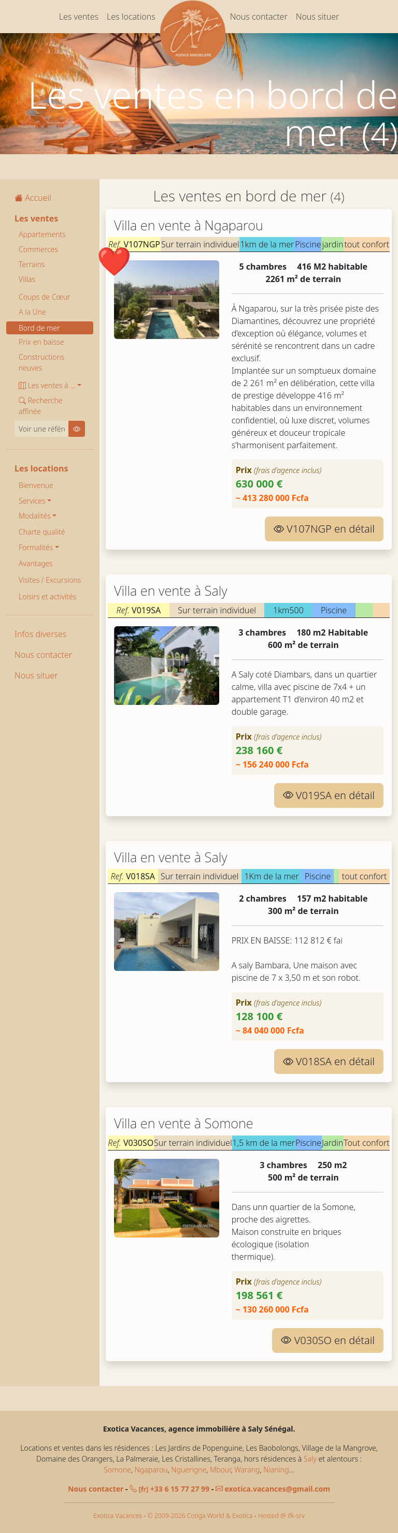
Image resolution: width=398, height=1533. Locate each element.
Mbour (220, 1470)
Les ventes (78, 16)
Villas (27, 279)
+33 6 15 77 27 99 (169, 1489)
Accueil (33, 197)
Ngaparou (151, 1470)
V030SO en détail (328, 1340)
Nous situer (317, 16)
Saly (310, 1459)
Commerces (38, 249)
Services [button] (32, 501)
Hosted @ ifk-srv (281, 1515)
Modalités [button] (35, 516)
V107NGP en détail (324, 529)
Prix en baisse (41, 342)
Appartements (42, 234)
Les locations (131, 16)
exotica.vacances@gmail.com (273, 1489)
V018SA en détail (329, 1061)
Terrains (32, 264)
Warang (247, 1470)
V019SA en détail (329, 795)
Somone (117, 1470)
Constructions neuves (41, 362)
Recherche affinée (40, 405)
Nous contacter (259, 16)
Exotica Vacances (117, 1515)
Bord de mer (39, 328)
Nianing (276, 1470)
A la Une (32, 312)
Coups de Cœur (44, 297)
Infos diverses (40, 634)
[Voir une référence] (42, 429)
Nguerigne (188, 1470)
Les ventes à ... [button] (47, 385)
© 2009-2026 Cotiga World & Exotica (199, 1515)
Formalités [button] (36, 547)
